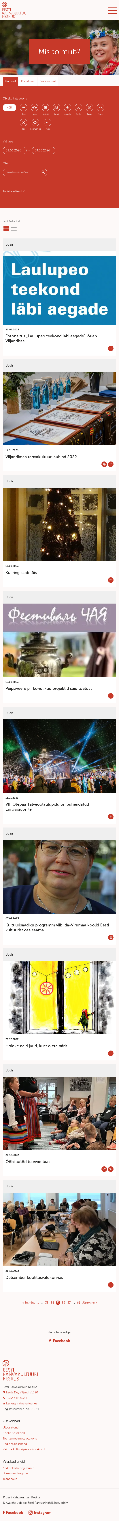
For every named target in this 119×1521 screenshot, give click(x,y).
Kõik (9, 107)
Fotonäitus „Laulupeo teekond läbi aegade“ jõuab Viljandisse (51, 338)
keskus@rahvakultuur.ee (21, 1403)
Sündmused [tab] (48, 81)
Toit (23, 129)
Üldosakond (10, 1427)
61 (78, 1302)
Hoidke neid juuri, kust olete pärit (36, 1046)
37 (69, 1302)
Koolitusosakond (14, 1433)
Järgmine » (89, 1302)
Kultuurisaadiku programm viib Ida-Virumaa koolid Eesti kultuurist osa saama (57, 927)
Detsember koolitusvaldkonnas (34, 1277)
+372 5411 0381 (16, 1398)
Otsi (5, 163)
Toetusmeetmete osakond (20, 1438)
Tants (78, 114)
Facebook (59, 1341)
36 (63, 1302)
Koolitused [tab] (28, 81)
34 (52, 1302)
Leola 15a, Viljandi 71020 (22, 1392)
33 (46, 1302)
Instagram (40, 1512)
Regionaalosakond (15, 1444)
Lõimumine (35, 129)
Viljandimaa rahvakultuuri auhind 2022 (41, 457)
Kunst (34, 114)
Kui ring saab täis (21, 572)
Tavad (89, 114)
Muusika (67, 114)
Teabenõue (10, 1479)
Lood (56, 114)
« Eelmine (28, 1302)
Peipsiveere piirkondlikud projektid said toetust (48, 688)
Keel (24, 114)
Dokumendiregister (15, 1473)
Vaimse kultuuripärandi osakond (24, 1449)
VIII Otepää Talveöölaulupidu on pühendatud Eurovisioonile (47, 807)
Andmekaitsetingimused (18, 1468)
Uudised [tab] (10, 81)
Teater (100, 114)
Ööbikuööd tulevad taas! (28, 1161)
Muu (48, 129)
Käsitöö (45, 114)
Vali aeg (8, 141)
